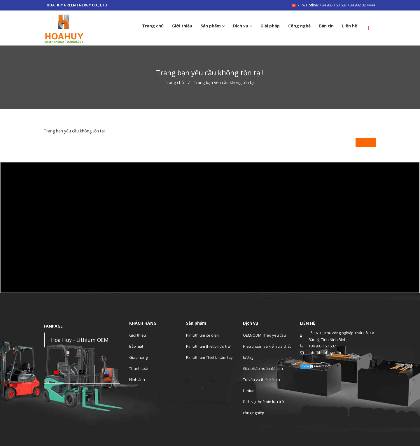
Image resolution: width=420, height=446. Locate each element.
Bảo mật (136, 346)
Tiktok (82, 377)
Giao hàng (138, 357)
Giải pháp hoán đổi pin (263, 368)
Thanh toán (139, 368)
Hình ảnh (137, 379)
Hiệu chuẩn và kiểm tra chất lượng (267, 352)
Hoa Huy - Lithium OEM (79, 339)
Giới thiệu (137, 335)
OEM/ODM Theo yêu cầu (264, 335)
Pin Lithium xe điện (202, 335)
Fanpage (107, 377)
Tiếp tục (365, 142)
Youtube (56, 377)
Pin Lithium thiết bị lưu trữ (208, 346)
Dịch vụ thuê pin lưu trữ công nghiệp (263, 407)
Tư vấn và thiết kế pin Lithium (261, 385)
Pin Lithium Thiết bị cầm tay (209, 357)
